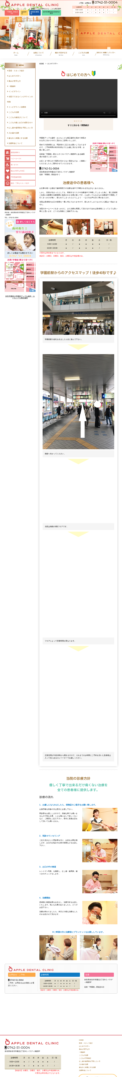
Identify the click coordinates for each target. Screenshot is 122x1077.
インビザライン (14, 91)
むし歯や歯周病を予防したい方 (20, 128)
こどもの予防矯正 (85, 1058)
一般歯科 (11, 86)
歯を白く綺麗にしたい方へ (106, 54)
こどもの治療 (83, 54)
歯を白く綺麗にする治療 (17, 138)
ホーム (16, 54)
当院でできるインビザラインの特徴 (20, 99)
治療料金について (14, 143)
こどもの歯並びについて (17, 117)
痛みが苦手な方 (61, 54)
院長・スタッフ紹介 (15, 71)
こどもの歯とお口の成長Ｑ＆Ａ (20, 122)
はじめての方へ (14, 76)
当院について (38, 54)
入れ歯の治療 (13, 133)
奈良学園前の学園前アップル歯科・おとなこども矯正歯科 (20, 297)
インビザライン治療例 (16, 107)
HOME (41, 63)
